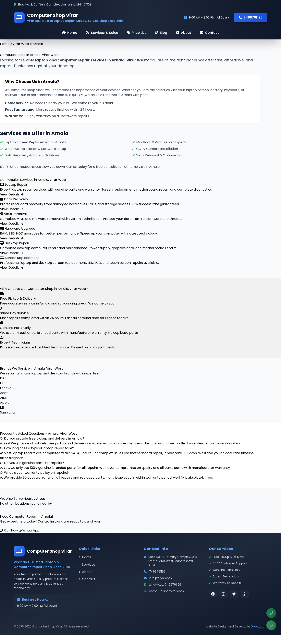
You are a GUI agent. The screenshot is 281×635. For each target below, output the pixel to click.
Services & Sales (102, 32)
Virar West (21, 43)
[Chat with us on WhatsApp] (271, 625)
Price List (136, 32)
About (183, 32)
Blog (161, 32)
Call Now (9, 530)
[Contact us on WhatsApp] (245, 594)
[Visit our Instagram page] (223, 594)
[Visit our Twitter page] (234, 594)
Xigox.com (259, 626)
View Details (11, 194)
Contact (209, 32)
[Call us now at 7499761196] (271, 613)
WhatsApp (29, 530)
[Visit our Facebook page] (213, 594)
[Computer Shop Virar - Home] (68, 17)
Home (69, 32)
